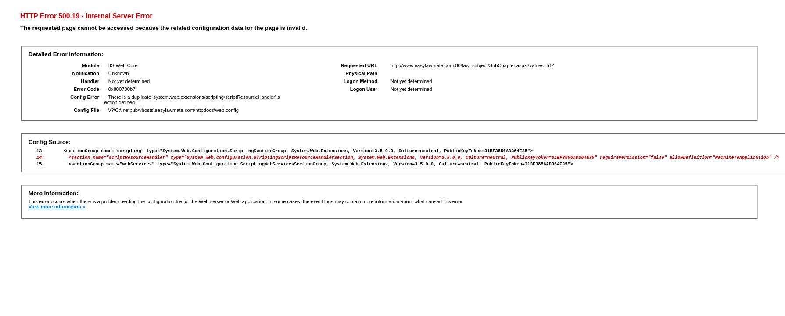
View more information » (57, 210)
